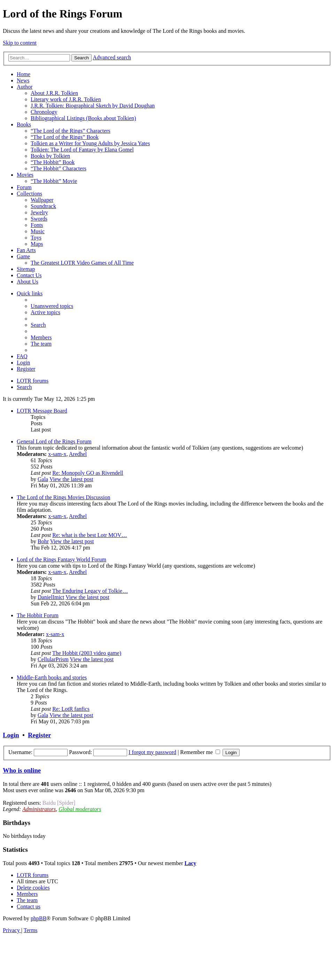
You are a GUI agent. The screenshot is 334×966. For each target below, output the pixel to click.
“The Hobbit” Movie (54, 181)
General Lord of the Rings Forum (54, 441)
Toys (36, 238)
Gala (43, 479)
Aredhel (78, 454)
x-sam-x (57, 454)
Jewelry (39, 212)
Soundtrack (43, 206)
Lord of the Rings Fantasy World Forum (61, 559)
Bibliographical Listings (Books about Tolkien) (83, 118)
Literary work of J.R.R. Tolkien (66, 99)
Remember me (200, 752)
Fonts (37, 225)
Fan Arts (26, 250)
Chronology (44, 112)
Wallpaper (42, 200)
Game (23, 256)
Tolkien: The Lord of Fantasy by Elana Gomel (82, 150)
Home (23, 74)
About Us (27, 282)
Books (24, 124)
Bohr (43, 541)
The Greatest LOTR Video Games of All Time (82, 263)
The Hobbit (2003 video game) (86, 653)
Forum (24, 187)
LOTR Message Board (42, 411)
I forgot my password (152, 752)
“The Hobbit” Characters (58, 168)
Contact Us (29, 275)
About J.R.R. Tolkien (54, 93)
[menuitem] (52, 306)
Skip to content (20, 43)
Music (38, 231)
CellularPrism (53, 659)
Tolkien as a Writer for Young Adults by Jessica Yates (90, 143)
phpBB (38, 918)
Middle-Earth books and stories (52, 677)
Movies (25, 175)
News (23, 80)
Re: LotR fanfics (71, 709)
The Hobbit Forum (38, 615)
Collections (29, 194)
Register (39, 735)
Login (11, 735)
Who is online (22, 770)
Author (24, 87)
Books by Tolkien (50, 156)
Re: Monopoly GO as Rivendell (87, 473)
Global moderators (80, 809)
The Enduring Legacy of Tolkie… (90, 591)
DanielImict (51, 597)
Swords (39, 219)
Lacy (190, 863)
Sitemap (26, 269)
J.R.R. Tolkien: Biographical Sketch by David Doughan (93, 106)
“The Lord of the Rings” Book (65, 137)
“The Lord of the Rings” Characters (70, 131)
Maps (37, 244)
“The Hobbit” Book (53, 162)
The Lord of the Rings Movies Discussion (63, 497)
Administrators (39, 809)
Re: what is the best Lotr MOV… (89, 535)
